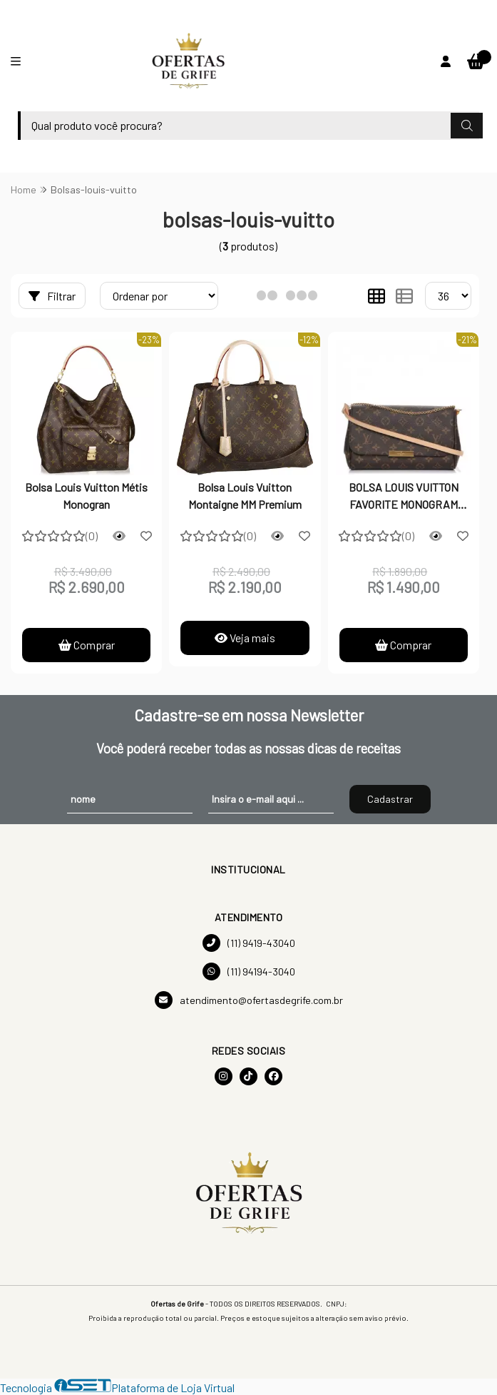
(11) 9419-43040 (249, 943)
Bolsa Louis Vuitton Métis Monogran (86, 495)
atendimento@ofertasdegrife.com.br (249, 1000)
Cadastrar (390, 799)
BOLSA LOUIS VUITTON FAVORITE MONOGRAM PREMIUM (403, 497)
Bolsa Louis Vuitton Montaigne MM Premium (245, 495)
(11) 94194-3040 (249, 971)
